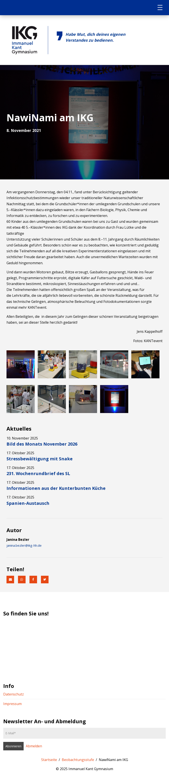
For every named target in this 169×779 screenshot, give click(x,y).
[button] (10, 579)
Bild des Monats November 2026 (41, 444)
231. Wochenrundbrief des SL (38, 473)
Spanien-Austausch (27, 503)
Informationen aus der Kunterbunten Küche (56, 488)
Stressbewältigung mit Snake (39, 459)
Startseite (49, 759)
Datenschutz (13, 694)
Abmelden (34, 746)
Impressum (12, 703)
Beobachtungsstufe (78, 759)
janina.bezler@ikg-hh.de (24, 545)
